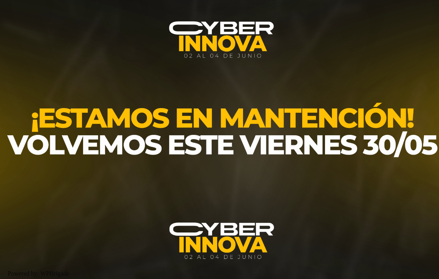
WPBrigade (54, 273)
